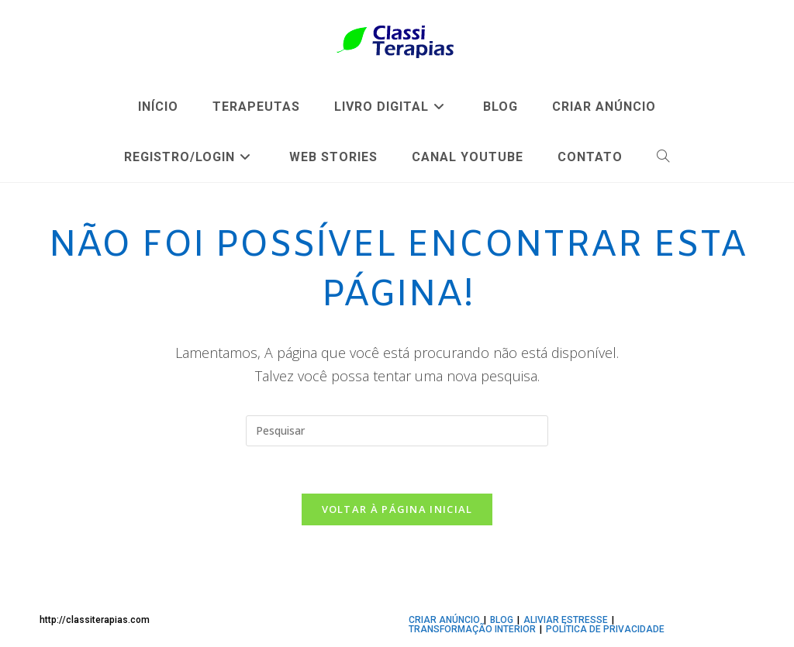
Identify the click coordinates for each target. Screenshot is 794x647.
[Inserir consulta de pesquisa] (397, 430)
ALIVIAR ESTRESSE (565, 619)
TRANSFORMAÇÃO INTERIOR (472, 629)
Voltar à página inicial (397, 509)
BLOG (501, 619)
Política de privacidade (605, 629)
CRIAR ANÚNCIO (444, 619)
